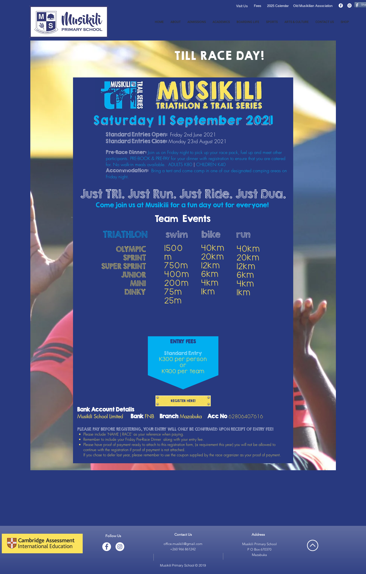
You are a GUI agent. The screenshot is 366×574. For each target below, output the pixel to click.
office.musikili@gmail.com (183, 544)
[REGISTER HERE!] (183, 400)
